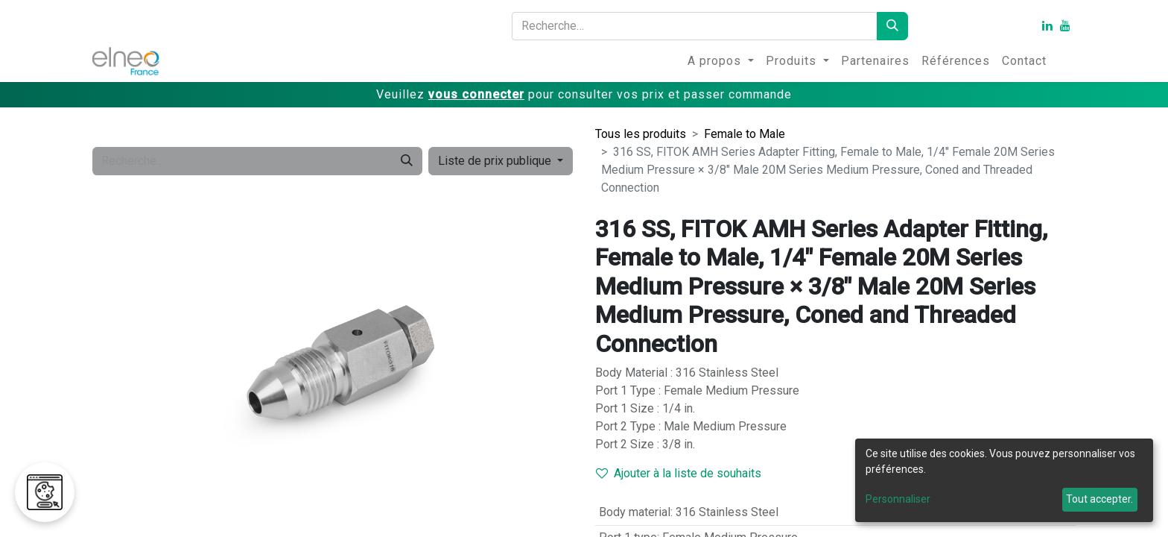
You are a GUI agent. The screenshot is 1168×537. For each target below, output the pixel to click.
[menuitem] (721, 61)
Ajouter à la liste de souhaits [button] (678, 473)
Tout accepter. (1099, 499)
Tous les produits (640, 134)
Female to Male (744, 134)
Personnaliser (898, 499)
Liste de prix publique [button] (496, 161)
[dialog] (1004, 480)
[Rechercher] (892, 26)
